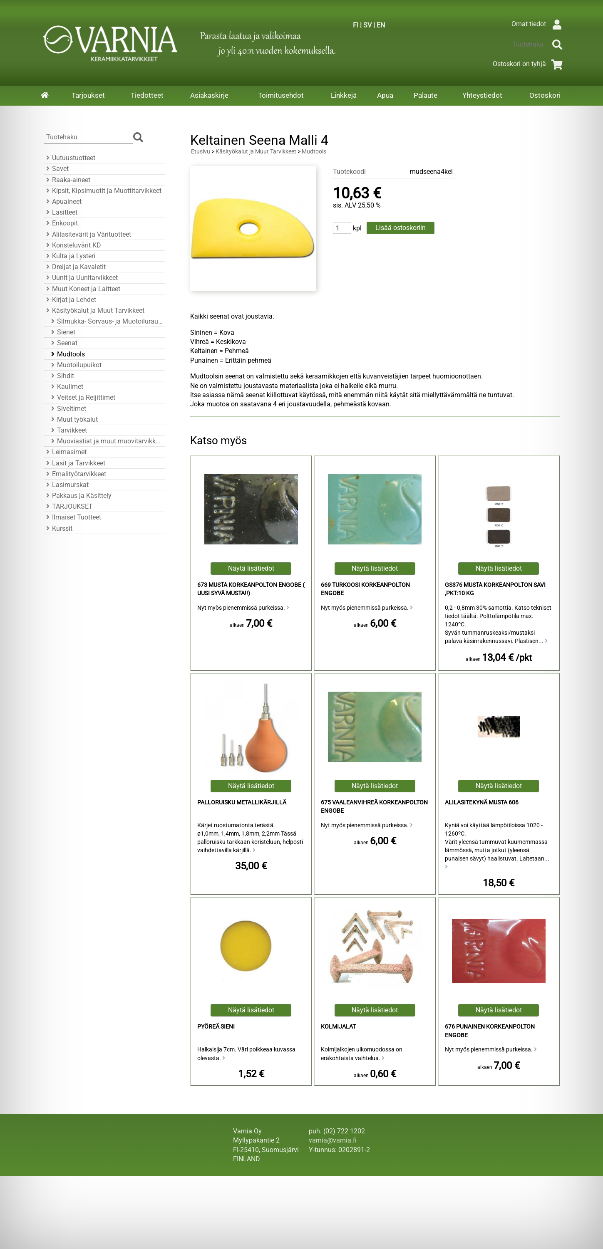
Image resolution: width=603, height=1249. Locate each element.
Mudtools (67, 354)
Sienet (62, 332)
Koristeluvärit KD (72, 245)
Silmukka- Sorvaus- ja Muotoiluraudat (106, 321)
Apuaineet (63, 201)
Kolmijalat (338, 1026)
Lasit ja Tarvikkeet (74, 463)
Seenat (63, 343)
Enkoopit (61, 223)
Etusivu (200, 151)
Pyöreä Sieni (216, 1026)
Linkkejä (344, 95)
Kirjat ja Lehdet (70, 300)
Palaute (425, 95)
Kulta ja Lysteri (69, 256)
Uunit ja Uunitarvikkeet (81, 278)
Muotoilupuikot (75, 365)
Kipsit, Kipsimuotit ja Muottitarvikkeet (102, 191)
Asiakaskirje (209, 95)
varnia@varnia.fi (333, 1140)
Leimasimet (65, 452)
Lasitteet (60, 212)
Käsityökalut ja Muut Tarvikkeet (94, 310)
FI (355, 25)
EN (381, 25)
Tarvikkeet (68, 430)
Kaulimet (66, 387)
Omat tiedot (538, 24)
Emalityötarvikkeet (75, 474)
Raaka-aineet (67, 180)
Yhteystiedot (482, 95)
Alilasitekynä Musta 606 (482, 802)
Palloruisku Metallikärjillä (241, 802)
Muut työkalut (73, 419)
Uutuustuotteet (69, 158)
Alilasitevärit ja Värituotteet (87, 234)
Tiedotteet (147, 95)
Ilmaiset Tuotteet (72, 517)
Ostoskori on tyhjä (529, 64)
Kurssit (58, 528)
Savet (56, 169)
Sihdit (61, 376)
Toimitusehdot (281, 95)
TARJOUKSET (68, 506)
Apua (385, 95)
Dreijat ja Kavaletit (75, 267)
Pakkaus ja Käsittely (78, 496)
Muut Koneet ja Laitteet (82, 289)
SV (367, 25)
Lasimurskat (66, 485)
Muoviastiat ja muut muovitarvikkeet (106, 441)
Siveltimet (67, 409)
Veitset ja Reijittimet (82, 397)
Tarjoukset (88, 95)
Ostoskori (545, 95)
